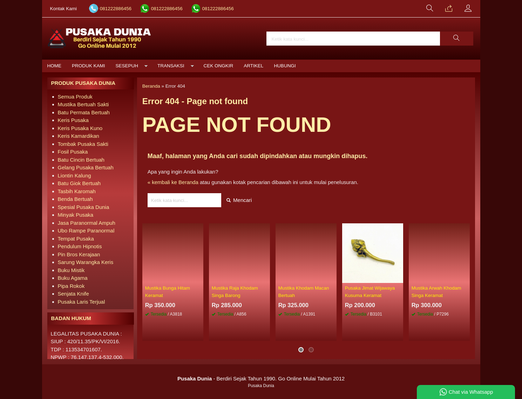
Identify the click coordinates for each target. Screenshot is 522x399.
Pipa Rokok (71, 286)
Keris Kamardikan (78, 136)
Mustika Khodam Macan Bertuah (303, 291)
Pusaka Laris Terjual (81, 302)
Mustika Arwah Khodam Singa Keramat (436, 291)
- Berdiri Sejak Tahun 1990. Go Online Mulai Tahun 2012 (261, 378)
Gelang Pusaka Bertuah (86, 167)
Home (54, 65)
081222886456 (115, 8)
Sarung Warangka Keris (86, 262)
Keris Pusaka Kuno (80, 128)
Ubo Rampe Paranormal (86, 231)
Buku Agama (73, 278)
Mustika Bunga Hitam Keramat (167, 291)
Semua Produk (75, 97)
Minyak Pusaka (76, 215)
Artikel (253, 65)
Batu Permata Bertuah (84, 112)
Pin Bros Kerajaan (79, 254)
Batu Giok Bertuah (79, 183)
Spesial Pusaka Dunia (83, 207)
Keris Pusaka (73, 120)
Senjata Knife (73, 294)
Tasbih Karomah (77, 191)
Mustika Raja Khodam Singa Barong (235, 291)
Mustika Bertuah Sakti (83, 104)
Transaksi (170, 65)
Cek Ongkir (218, 65)
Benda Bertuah (75, 199)
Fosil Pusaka (73, 152)
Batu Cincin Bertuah (81, 160)
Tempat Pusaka (76, 239)
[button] (456, 39)
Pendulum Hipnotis (80, 246)
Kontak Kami (63, 8)
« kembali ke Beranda (173, 182)
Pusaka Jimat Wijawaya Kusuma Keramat (370, 291)
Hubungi (285, 65)
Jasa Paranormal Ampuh (86, 223)
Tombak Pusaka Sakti (83, 144)
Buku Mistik (71, 270)
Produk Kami (88, 65)
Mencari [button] (239, 200)
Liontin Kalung (74, 175)
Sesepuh (127, 65)
